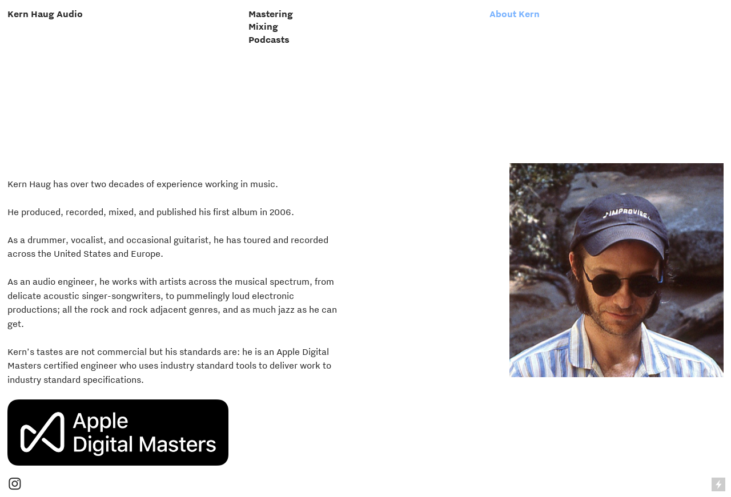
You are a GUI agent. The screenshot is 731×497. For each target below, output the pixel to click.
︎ (14, 484)
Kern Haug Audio (45, 13)
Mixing (263, 26)
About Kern (514, 13)
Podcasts (269, 39)
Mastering (270, 13)
